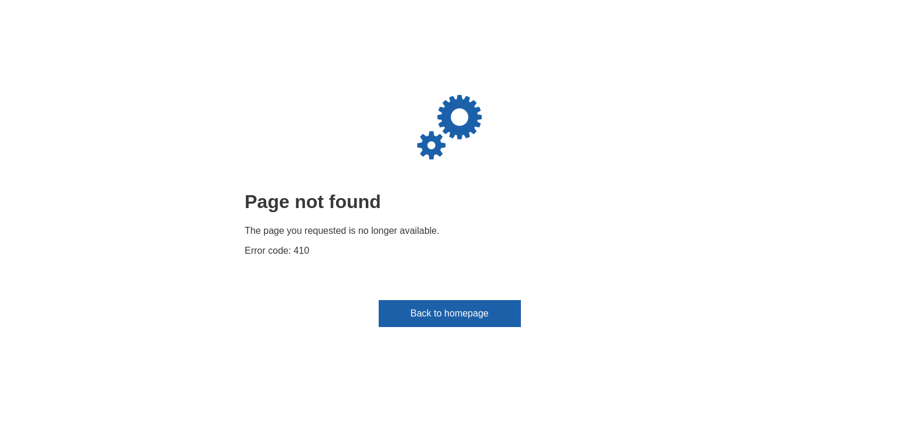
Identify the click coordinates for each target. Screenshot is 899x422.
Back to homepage (449, 313)
